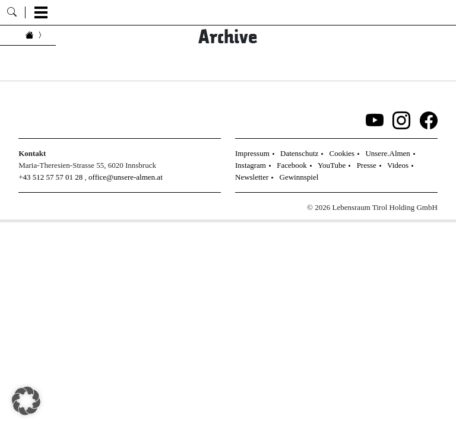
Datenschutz (299, 153)
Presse (366, 165)
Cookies (342, 153)
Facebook (292, 165)
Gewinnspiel (299, 177)
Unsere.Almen (387, 153)
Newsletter (251, 177)
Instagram (250, 165)
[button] (26, 401)
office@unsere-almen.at (125, 177)
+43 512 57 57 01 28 (50, 177)
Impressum (252, 153)
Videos (397, 165)
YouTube (332, 165)
